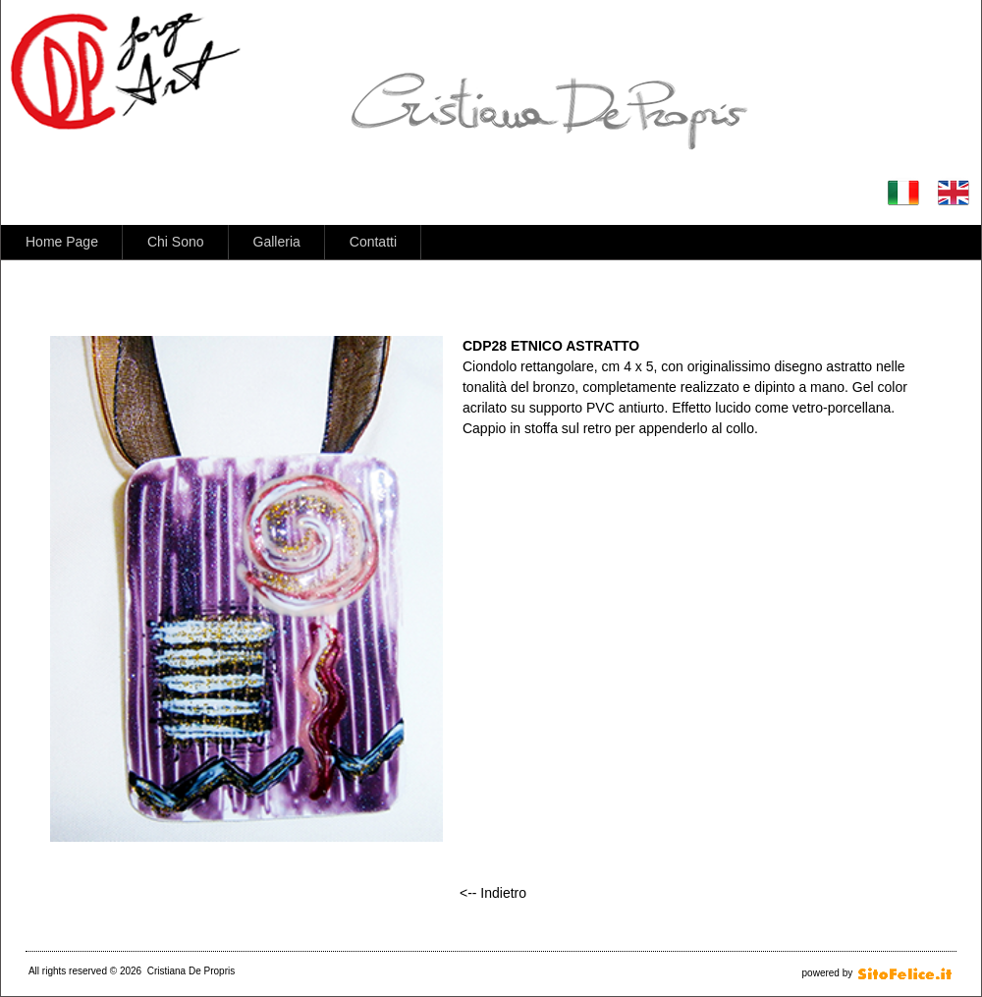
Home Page (62, 241)
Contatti (373, 241)
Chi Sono (175, 241)
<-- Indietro (493, 893)
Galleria (276, 241)
